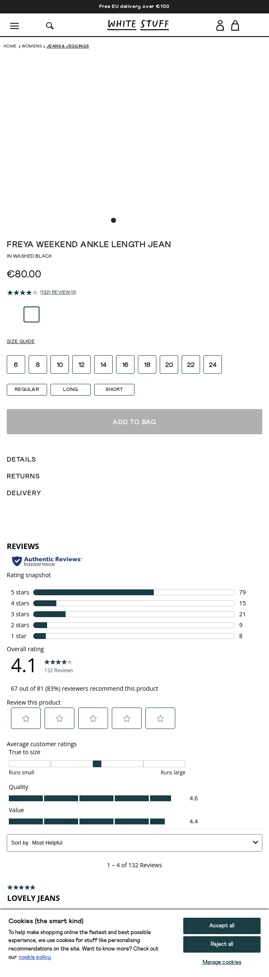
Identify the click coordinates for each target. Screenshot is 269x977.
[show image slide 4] (138, 220)
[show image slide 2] (121, 220)
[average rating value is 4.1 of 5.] (23, 292)
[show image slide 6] (155, 220)
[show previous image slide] (17, 138)
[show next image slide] (252, 138)
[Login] (220, 24)
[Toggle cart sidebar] (235, 25)
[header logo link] (138, 25)
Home (10, 46)
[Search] (50, 25)
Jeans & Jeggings (68, 46)
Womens (32, 46)
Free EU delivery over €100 (134, 6)
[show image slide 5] (147, 220)
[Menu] (15, 25)
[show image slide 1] (113, 220)
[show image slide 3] (130, 220)
